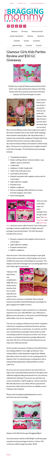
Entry (8, 456)
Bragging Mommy (24, 16)
